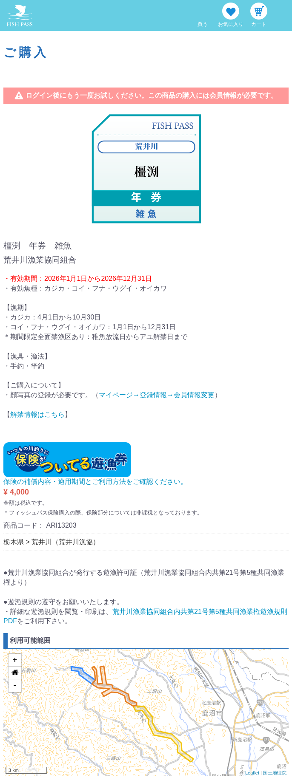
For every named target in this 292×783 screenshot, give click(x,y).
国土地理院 (274, 772)
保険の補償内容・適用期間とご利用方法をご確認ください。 (95, 481)
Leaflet (252, 772)
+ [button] (15, 660)
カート (258, 24)
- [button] (15, 686)
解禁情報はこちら (37, 414)
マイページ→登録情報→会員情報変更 (157, 395)
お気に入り (230, 24)
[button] (15, 673)
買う (203, 24)
